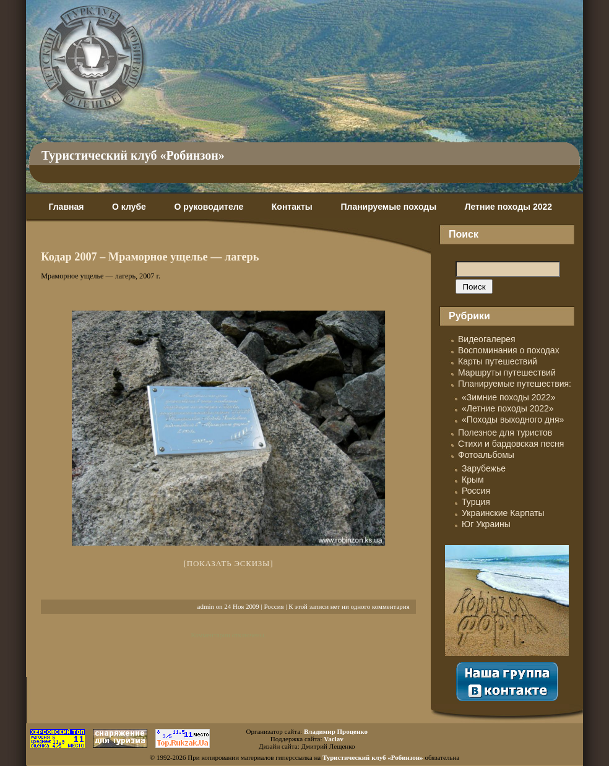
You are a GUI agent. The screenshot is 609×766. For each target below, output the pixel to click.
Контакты (292, 207)
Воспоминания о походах (508, 350)
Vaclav (333, 738)
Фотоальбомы (486, 455)
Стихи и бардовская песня (511, 444)
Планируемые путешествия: (514, 384)
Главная (66, 207)
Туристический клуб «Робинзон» (133, 155)
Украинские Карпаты (503, 513)
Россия (273, 606)
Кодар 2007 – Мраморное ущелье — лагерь (150, 257)
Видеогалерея (487, 339)
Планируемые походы (388, 207)
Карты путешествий (497, 361)
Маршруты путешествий (507, 372)
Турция (476, 502)
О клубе (129, 207)
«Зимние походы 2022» (509, 397)
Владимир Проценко (336, 731)
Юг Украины (486, 524)
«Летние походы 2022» (508, 408)
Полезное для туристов (505, 432)
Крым (473, 479)
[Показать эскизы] (229, 563)
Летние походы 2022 (508, 207)
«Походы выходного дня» (513, 419)
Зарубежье (484, 468)
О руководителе (208, 207)
